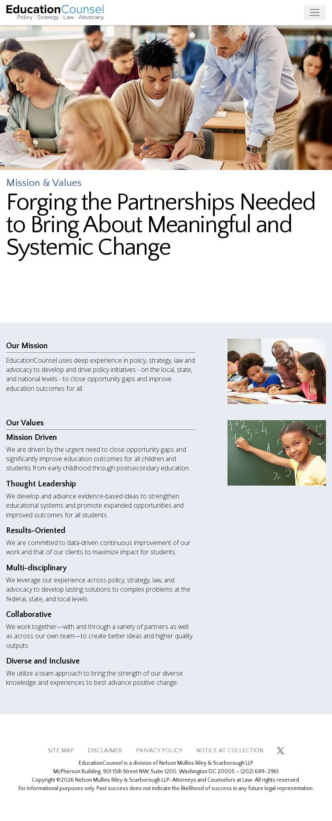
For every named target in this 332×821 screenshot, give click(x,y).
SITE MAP (61, 750)
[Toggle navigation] (315, 12)
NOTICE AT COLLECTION (229, 750)
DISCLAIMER (105, 750)
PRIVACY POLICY (159, 750)
